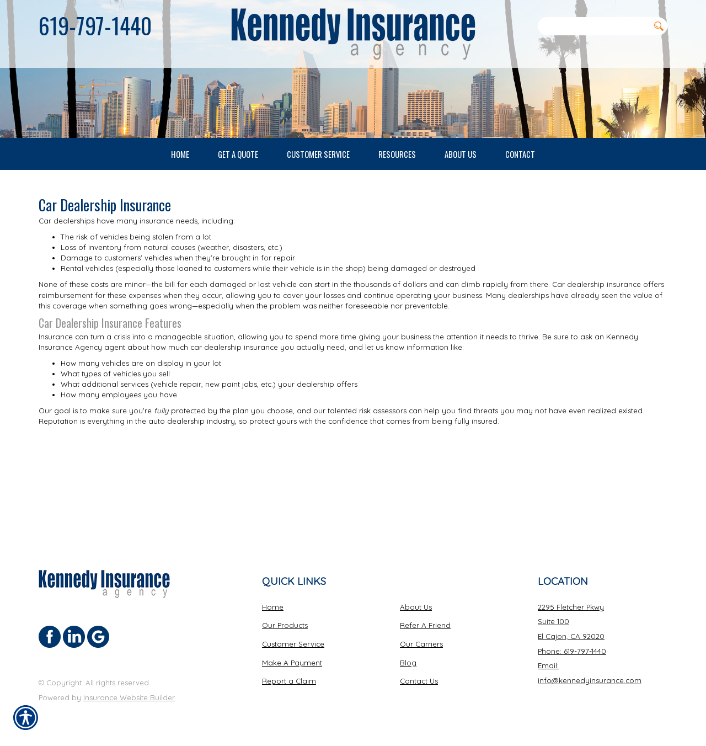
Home (273, 606)
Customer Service (293, 643)
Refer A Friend (425, 625)
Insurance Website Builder (129, 696)
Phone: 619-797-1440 (572, 650)
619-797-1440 (95, 25)
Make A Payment (292, 662)
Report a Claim (289, 680)
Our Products (285, 625)
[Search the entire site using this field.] (593, 26)
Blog (408, 662)
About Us (416, 606)
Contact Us (419, 680)
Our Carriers (421, 643)
